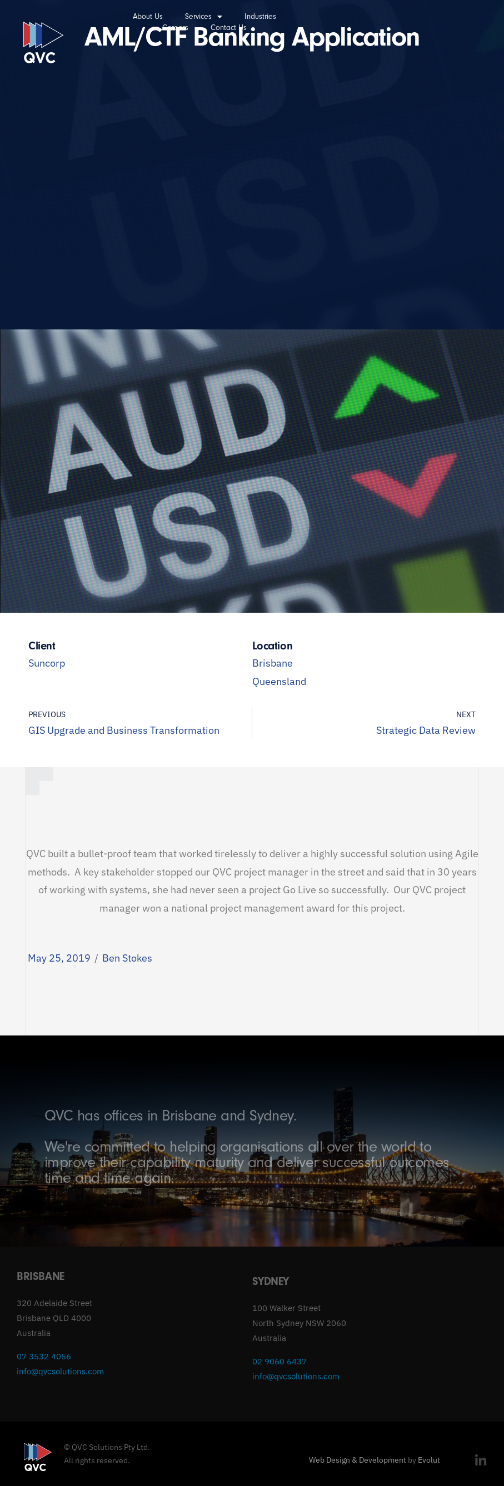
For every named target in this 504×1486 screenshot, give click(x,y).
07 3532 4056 (44, 1356)
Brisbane (272, 663)
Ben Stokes (127, 958)
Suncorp (46, 663)
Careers (175, 27)
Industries (260, 16)
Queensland (279, 681)
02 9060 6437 (279, 1361)
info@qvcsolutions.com (60, 1371)
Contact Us (229, 27)
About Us (148, 16)
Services (203, 16)
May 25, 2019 (59, 958)
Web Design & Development (357, 1460)
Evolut (429, 1460)
